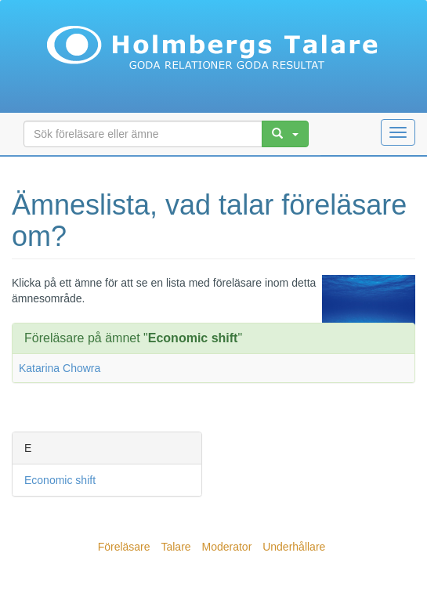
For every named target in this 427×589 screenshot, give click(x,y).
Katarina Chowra (59, 368)
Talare (175, 546)
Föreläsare (124, 546)
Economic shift (60, 480)
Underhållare (293, 546)
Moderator (226, 546)
